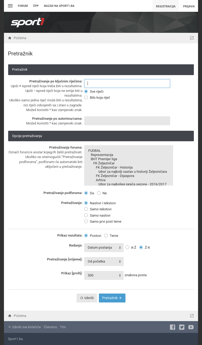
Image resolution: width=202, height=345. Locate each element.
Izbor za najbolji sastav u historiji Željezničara (128, 172)
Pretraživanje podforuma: (62, 193)
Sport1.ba (15, 339)
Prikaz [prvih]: (72, 273)
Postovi (92, 236)
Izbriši (87, 298)
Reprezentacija (128, 155)
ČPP (36, 6)
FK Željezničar (128, 163)
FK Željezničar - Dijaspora (128, 176)
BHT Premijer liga (128, 159)
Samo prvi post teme (102, 221)
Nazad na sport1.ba (59, 6)
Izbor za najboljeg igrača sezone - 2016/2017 (128, 184)
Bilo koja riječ (97, 98)
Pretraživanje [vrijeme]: (65, 259)
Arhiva (128, 180)
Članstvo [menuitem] (50, 327)
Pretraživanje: (72, 203)
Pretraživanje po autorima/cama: (57, 119)
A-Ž (130, 247)
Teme (111, 236)
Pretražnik (112, 298)
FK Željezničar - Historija (128, 167)
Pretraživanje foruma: (65, 147)
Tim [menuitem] (63, 327)
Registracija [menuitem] (165, 6)
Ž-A (144, 247)
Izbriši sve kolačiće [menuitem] (24, 327)
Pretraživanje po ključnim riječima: (55, 81)
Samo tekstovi (97, 209)
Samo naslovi (97, 215)
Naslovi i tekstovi (99, 203)
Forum (23, 6)
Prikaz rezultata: (70, 235)
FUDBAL (128, 151)
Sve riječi (93, 91)
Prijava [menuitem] (189, 6)
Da (89, 193)
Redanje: (75, 245)
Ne (102, 193)
